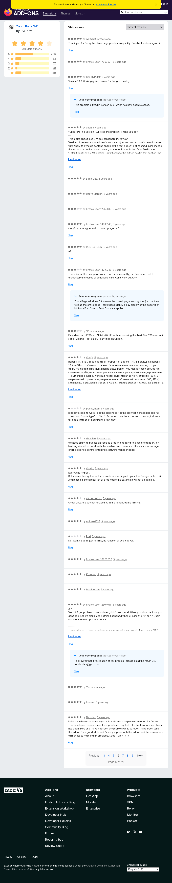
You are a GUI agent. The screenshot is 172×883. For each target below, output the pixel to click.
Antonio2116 (93, 521)
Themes (65, 13)
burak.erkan (93, 589)
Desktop (92, 796)
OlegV (89, 357)
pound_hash (93, 408)
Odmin (89, 468)
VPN (130, 802)
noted (35, 865)
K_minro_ (91, 574)
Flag (70, 50)
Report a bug (54, 839)
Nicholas (91, 717)
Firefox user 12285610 (98, 209)
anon (89, 127)
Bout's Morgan (94, 193)
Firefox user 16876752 (99, 559)
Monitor (132, 814)
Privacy (8, 856)
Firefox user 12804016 (99, 604)
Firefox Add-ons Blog (60, 802)
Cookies (22, 856)
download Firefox (106, 4)
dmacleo (91, 438)
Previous (94, 755)
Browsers (133, 796)
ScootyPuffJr (93, 77)
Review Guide (54, 846)
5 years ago (104, 38)
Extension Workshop (59, 808)
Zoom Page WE (27, 26)
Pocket (132, 821)
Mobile (91, 802)
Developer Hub (55, 814)
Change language (137, 864)
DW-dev (26, 31)
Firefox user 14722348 (99, 269)
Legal (35, 856)
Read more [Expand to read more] (74, 159)
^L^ (87, 331)
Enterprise (93, 808)
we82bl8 (91, 38)
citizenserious (94, 498)
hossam (90, 702)
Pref (88, 536)
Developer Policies (58, 821)
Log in (164, 3)
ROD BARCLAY (94, 247)
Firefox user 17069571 (99, 61)
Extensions (49, 13)
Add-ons (51, 790)
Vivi (88, 687)
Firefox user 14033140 (98, 224)
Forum (49, 833)
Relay (131, 808)
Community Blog (56, 827)
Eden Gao (91, 178)
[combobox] (144, 12)
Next (140, 755)
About (49, 796)
